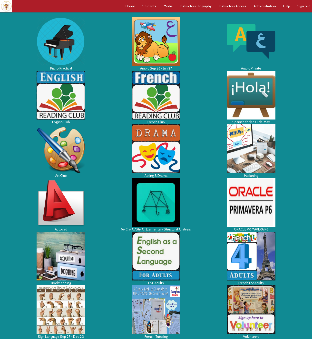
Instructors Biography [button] (196, 6)
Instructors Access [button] (232, 6)
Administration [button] (265, 6)
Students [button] (149, 6)
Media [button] (168, 6)
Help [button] (286, 6)
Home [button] (130, 6)
